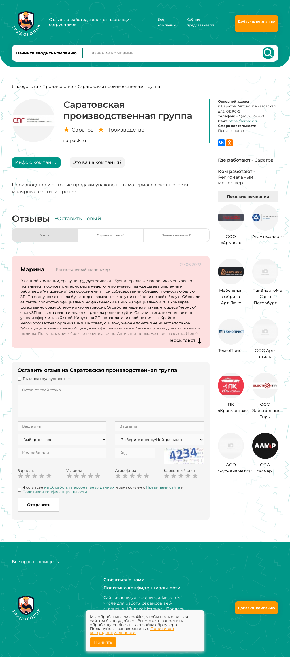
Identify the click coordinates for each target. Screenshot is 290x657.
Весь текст (182, 345)
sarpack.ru (74, 145)
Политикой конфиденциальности (54, 496)
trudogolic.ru (25, 91)
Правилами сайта (163, 492)
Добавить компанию (256, 21)
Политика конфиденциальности (138, 587)
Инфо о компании (36, 167)
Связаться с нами (121, 579)
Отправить (38, 509)
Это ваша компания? (97, 167)
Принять (103, 642)
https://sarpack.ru (243, 126)
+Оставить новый (77, 224)
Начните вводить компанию (46, 55)
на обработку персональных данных (79, 492)
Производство (57, 91)
